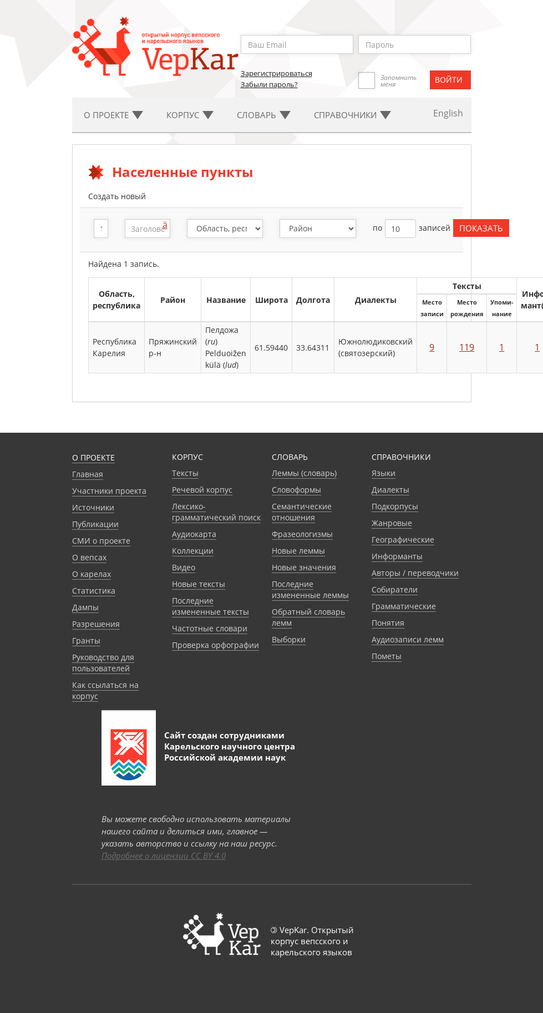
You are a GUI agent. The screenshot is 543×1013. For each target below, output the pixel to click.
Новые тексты (198, 584)
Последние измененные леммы (310, 589)
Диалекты (390, 489)
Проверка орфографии (215, 645)
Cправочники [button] (352, 114)
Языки (383, 473)
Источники (93, 507)
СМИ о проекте (101, 540)
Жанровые (392, 523)
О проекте (93, 457)
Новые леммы (298, 550)
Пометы (387, 656)
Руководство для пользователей (103, 662)
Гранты (86, 640)
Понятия (388, 622)
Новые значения (304, 567)
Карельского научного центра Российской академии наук (229, 752)
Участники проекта (109, 490)
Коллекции (193, 550)
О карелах (91, 574)
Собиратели (395, 589)
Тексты (185, 473)
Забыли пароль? (269, 84)
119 (466, 347)
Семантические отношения (302, 512)
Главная (87, 474)
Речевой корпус (202, 489)
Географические (403, 539)
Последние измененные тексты (210, 606)
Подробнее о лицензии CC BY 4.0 (164, 855)
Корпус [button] (190, 114)
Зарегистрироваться (276, 73)
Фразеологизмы (302, 534)
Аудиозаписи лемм (408, 639)
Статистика (93, 590)
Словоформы (296, 489)
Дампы (85, 607)
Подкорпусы (395, 506)
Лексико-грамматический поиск (216, 512)
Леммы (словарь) (304, 473)
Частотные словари (209, 628)
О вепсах (89, 557)
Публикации (95, 524)
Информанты (397, 556)
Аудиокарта (194, 534)
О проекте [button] (113, 114)
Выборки (289, 639)
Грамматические (404, 606)
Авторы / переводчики (415, 573)
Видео (183, 567)
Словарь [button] (264, 114)
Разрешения (96, 624)
